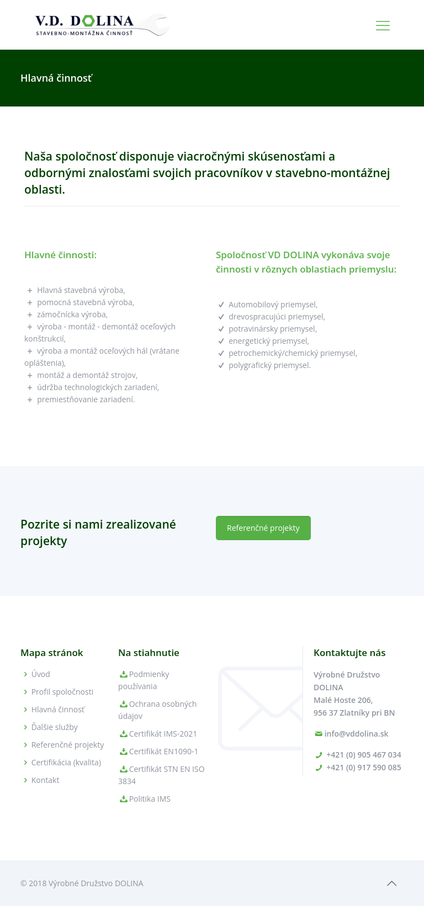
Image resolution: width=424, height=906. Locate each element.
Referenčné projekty (67, 744)
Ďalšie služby (54, 727)
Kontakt (45, 780)
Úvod (40, 674)
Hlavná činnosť (57, 709)
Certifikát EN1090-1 (164, 751)
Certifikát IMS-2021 (163, 733)
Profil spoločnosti (62, 691)
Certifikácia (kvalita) (66, 762)
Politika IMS (150, 798)
